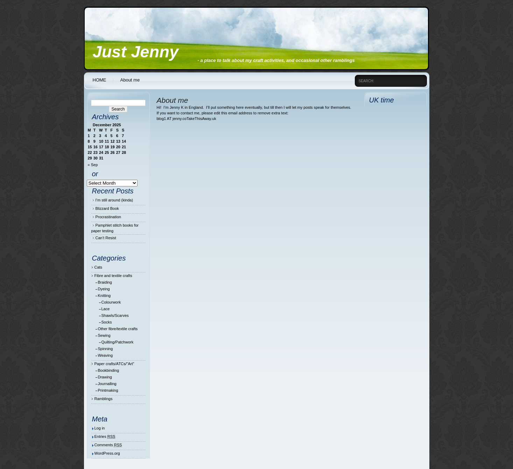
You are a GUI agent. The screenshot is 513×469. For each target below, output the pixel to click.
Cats (98, 267)
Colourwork (111, 302)
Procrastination (108, 217)
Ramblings (103, 399)
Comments (108, 445)
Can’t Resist (106, 238)
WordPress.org (107, 453)
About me (130, 80)
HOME (99, 80)
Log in (99, 428)
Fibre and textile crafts (113, 275)
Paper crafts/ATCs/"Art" (114, 364)
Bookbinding (108, 370)
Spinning (105, 349)
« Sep (93, 165)
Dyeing (104, 289)
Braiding (105, 282)
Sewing (104, 335)
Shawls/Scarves (115, 315)
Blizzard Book (107, 208)
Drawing (105, 377)
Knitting (104, 295)
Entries (104, 436)
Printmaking (108, 390)
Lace (105, 309)
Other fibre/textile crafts (118, 329)
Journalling (107, 384)
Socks (106, 322)
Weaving (105, 355)
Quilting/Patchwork (117, 342)
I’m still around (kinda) (114, 200)
